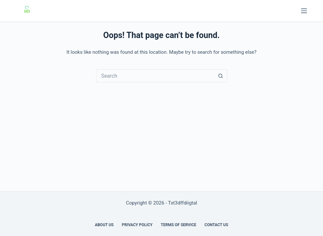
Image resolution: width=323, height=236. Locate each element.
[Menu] (304, 11)
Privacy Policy (137, 225)
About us (104, 225)
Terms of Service (178, 225)
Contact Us (216, 225)
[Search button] (220, 75)
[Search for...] (155, 75)
